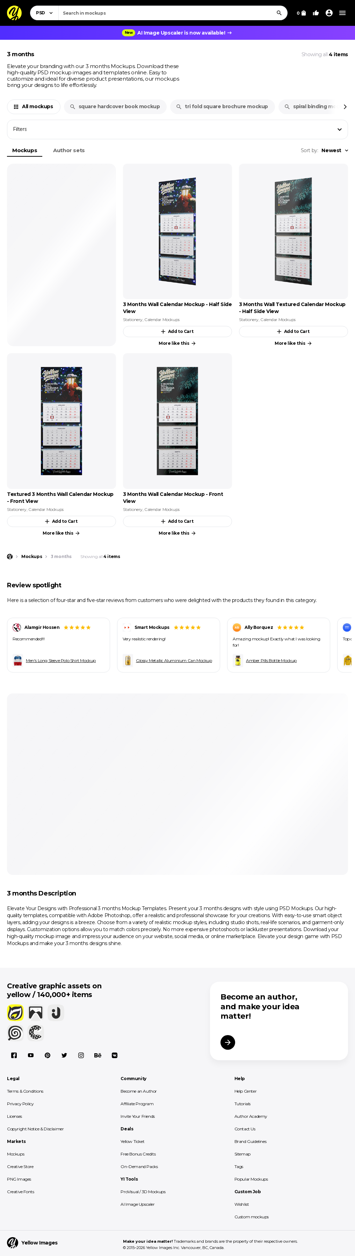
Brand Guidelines (250, 1141)
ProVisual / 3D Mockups (143, 1191)
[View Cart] (301, 12)
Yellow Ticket (132, 1141)
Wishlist (241, 1204)
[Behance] (98, 1055)
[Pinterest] (48, 1055)
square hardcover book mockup (115, 106)
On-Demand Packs (139, 1166)
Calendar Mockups (162, 319)
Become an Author (139, 1091)
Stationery (133, 319)
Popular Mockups (251, 1179)
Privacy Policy (20, 1103)
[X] (64, 1055)
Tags (238, 1166)
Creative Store (20, 1166)
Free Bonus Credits (138, 1154)
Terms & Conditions (25, 1091)
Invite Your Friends (137, 1116)
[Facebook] (14, 1055)
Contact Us (244, 1128)
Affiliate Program (137, 1103)
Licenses (14, 1116)
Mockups (24, 150)
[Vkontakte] (115, 1055)
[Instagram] (81, 1055)
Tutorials (242, 1103)
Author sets (69, 150)
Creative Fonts (20, 1191)
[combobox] (173, 13)
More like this (177, 343)
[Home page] (10, 556)
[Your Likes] (315, 12)
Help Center (245, 1091)
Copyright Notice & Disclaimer (35, 1128)
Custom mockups (251, 1216)
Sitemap (242, 1154)
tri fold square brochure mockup (222, 106)
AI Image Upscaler (137, 1204)
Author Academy (250, 1116)
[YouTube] (31, 1055)
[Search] (279, 13)
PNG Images (19, 1179)
